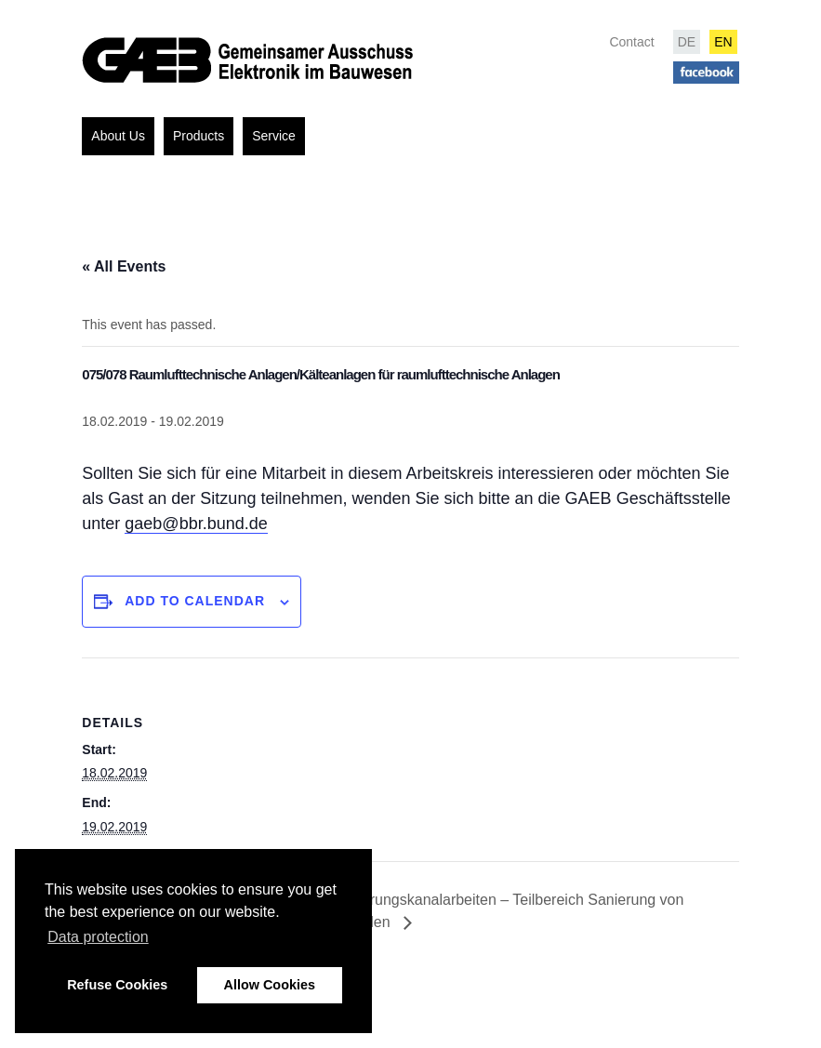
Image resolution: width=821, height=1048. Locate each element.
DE (686, 41)
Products (198, 135)
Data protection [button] (98, 937)
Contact (631, 41)
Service (274, 135)
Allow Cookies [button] (269, 984)
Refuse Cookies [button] (117, 984)
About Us (118, 135)
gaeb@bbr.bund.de (196, 523)
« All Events (124, 266)
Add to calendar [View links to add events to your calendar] (195, 600)
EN (723, 41)
